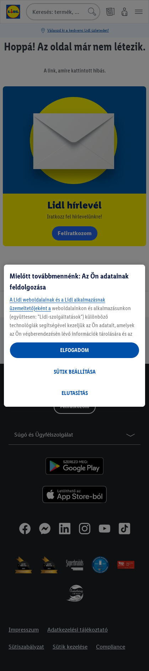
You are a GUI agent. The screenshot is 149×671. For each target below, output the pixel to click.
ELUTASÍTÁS (75, 393)
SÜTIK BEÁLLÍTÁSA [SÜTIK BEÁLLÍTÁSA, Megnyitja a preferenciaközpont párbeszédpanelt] (75, 371)
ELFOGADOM (74, 350)
